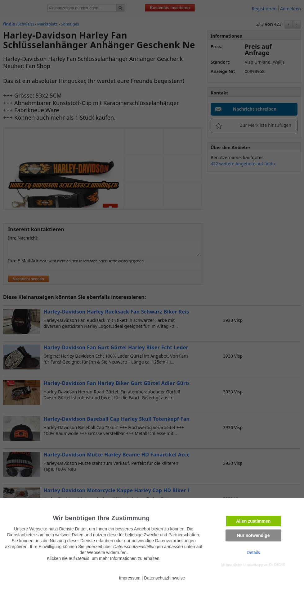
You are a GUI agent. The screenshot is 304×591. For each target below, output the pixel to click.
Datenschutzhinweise (164, 577)
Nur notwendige (253, 535)
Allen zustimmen (253, 521)
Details (253, 552)
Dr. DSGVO (277, 564)
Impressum (130, 577)
